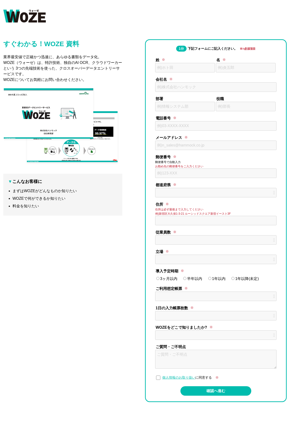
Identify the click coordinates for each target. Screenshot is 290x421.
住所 (159, 204)
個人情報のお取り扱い (178, 377)
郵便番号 (163, 157)
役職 (220, 99)
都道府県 (163, 185)
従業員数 (163, 232)
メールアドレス (169, 138)
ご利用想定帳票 (169, 289)
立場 (159, 252)
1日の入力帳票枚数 (172, 308)
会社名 (161, 79)
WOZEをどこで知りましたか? (181, 327)
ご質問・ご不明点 (171, 347)
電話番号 (163, 118)
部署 (159, 99)
